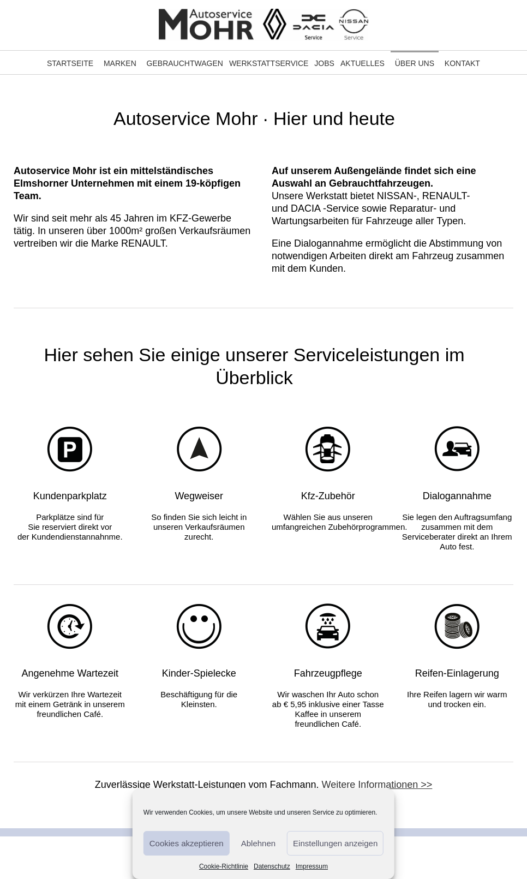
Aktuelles (362, 63)
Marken (120, 63)
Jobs (324, 63)
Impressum (312, 866)
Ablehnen (258, 843)
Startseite (70, 63)
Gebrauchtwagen (185, 63)
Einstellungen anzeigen (335, 843)
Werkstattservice (268, 63)
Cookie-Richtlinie (223, 866)
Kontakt (462, 63)
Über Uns (414, 63)
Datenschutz (272, 866)
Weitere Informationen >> (377, 784)
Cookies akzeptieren (186, 843)
